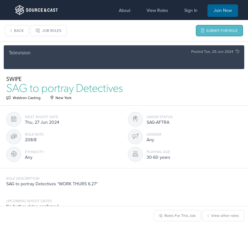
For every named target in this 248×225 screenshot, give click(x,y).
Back (17, 30)
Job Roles (48, 30)
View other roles (223, 215)
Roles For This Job (177, 215)
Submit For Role (219, 30)
